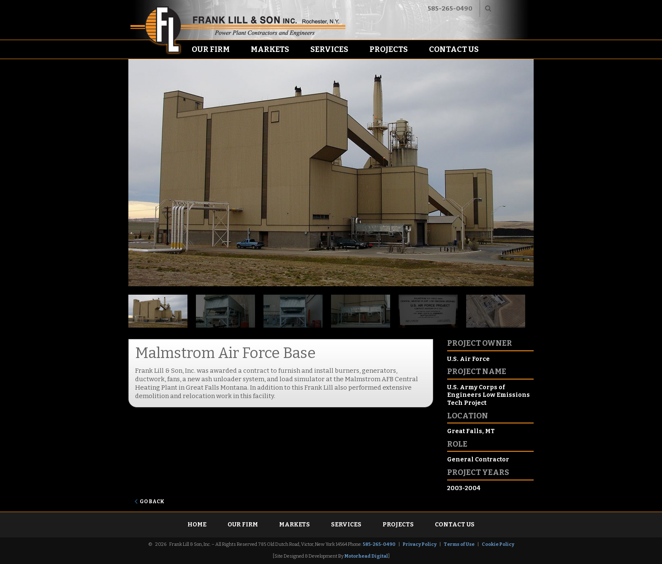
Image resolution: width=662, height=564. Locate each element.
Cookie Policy (498, 544)
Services (329, 49)
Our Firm (211, 49)
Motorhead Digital (366, 556)
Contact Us (454, 49)
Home (196, 524)
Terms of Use (459, 544)
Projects (388, 49)
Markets (270, 49)
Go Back (152, 501)
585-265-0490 (450, 8)
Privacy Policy (420, 544)
